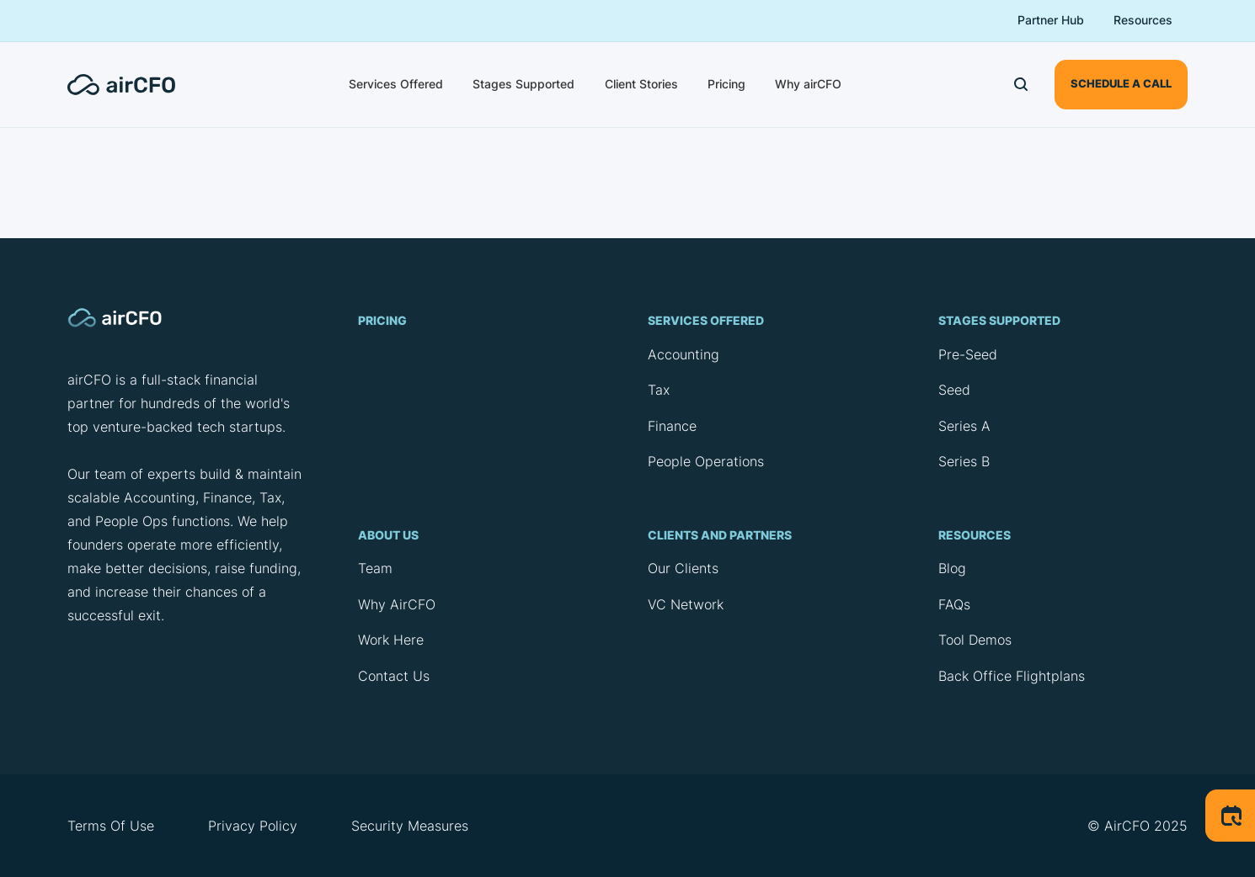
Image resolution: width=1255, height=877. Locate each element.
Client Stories (641, 84)
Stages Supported (523, 84)
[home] (131, 84)
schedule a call (1121, 83)
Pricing (726, 84)
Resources (1142, 20)
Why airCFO (808, 84)
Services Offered (396, 84)
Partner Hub (1050, 20)
